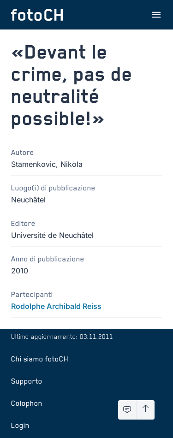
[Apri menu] (156, 14)
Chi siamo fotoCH (39, 359)
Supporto (26, 381)
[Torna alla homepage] (37, 15)
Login (20, 425)
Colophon (26, 403)
